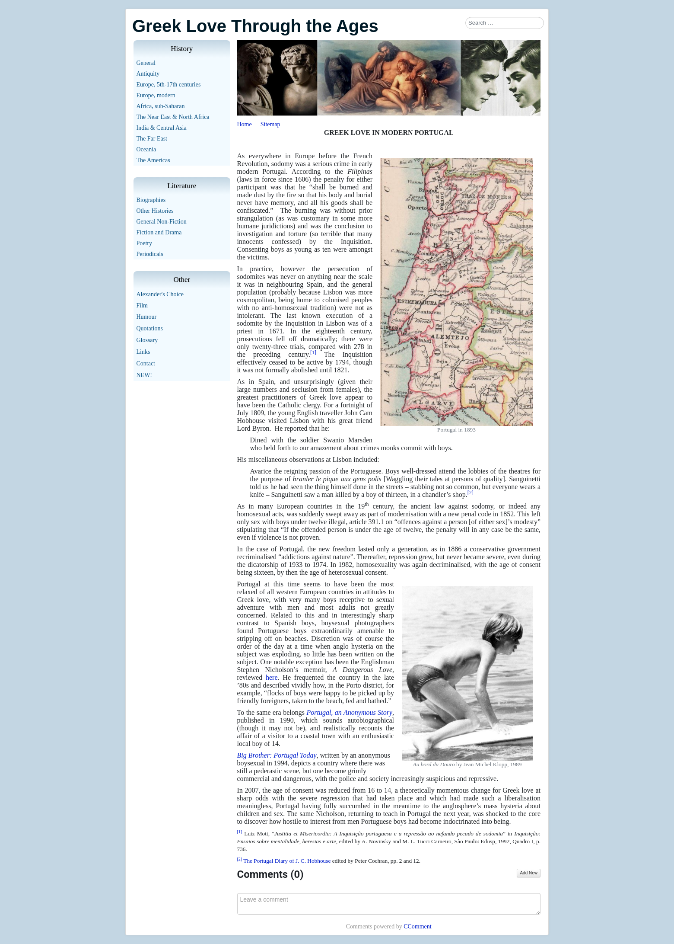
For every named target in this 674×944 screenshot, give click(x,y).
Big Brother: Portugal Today (277, 755)
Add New (528, 872)
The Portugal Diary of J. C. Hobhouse (287, 861)
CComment (418, 926)
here (272, 677)
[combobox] (504, 23)
